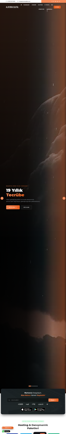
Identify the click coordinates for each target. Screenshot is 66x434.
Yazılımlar (26, 5)
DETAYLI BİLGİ (13, 207)
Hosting (40, 5)
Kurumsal (50, 9)
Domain (34, 5)
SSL (52, 5)
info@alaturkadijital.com (23, 1)
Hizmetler (42, 9)
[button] (64, 198)
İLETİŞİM (57, 7)
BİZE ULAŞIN (26, 207)
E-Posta (47, 5)
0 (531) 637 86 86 (10, 1)
